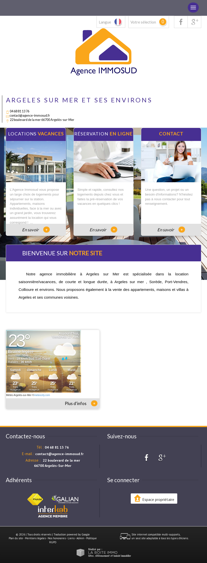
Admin (80, 538)
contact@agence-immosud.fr (30, 115)
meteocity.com (42, 395)
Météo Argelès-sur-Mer (19, 395)
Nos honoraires (57, 538)
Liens (71, 538)
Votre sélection (143, 22)
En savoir (36, 229)
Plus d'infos (81, 403)
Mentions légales (35, 538)
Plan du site (16, 538)
